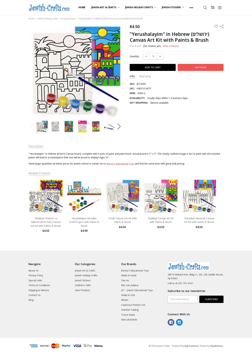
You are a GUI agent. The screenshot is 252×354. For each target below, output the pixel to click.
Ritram (124, 299)
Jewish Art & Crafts (105, 7)
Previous (31, 126)
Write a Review (171, 46)
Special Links (35, 280)
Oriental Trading (129, 309)
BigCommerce (191, 345)
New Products (82, 290)
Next (119, 126)
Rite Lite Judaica (129, 285)
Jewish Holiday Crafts (140, 7)
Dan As (125, 280)
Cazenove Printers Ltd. (133, 304)
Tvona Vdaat (128, 314)
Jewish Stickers (173, 7)
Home (81, 7)
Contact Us (34, 295)
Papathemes (216, 345)
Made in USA (128, 295)
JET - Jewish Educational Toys (137, 290)
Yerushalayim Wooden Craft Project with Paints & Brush (84, 222)
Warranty (145, 76)
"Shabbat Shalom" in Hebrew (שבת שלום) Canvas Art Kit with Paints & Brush (46, 222)
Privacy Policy (35, 275)
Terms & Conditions (39, 285)
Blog (31, 299)
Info (132, 76)
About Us (33, 270)
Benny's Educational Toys (120, 163)
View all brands (129, 319)
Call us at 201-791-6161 (180, 283)
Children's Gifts (83, 285)
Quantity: (134, 56)
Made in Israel (128, 275)
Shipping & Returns (38, 290)
